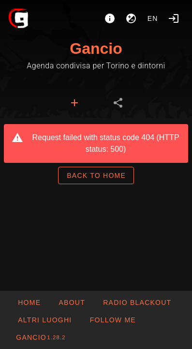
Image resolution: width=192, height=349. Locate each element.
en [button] (153, 18)
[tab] (74, 102)
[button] (44, 320)
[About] (109, 18)
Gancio (96, 48)
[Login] (173, 18)
